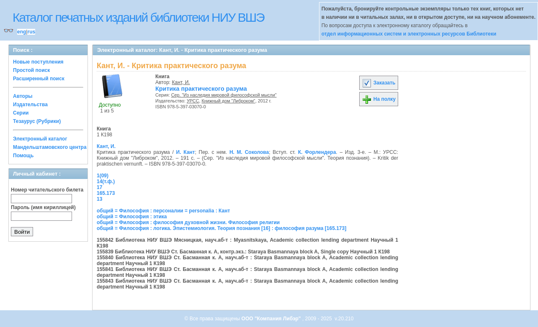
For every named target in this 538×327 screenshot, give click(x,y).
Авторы (23, 96)
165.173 (106, 193)
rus (31, 32)
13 (99, 199)
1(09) (102, 176)
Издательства (30, 104)
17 (99, 187)
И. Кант (185, 152)
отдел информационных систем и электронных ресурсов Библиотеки (409, 34)
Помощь (23, 155)
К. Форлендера (317, 152)
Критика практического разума (201, 88)
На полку (379, 99)
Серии (20, 113)
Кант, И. (181, 82)
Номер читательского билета (47, 190)
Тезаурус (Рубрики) (37, 121)
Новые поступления (38, 62)
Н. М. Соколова (249, 152)
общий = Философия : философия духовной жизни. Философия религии (188, 222)
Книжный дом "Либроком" (228, 100)
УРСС (193, 100)
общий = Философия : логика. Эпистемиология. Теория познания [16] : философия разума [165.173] (221, 228)
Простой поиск (31, 70)
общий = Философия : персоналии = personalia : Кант (163, 211)
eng (21, 32)
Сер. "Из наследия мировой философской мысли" (224, 94)
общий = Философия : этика (132, 217)
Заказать (378, 83)
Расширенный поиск (38, 79)
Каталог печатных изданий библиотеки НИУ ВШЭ (138, 17)
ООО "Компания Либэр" (272, 319)
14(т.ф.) (106, 181)
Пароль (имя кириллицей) (43, 207)
